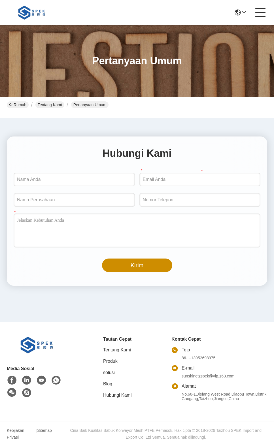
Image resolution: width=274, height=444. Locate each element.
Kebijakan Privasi (15, 433)
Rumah (17, 105)
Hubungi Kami (117, 395)
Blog (107, 383)
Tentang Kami (50, 105)
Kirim (137, 265)
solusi (109, 372)
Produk (110, 361)
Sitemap (44, 430)
